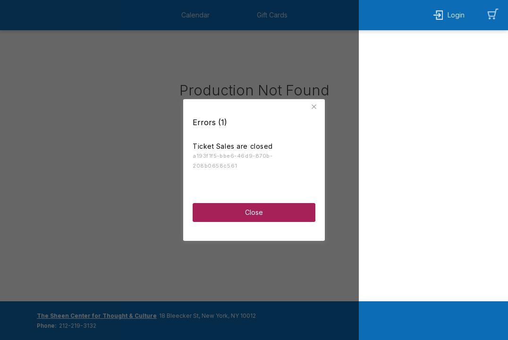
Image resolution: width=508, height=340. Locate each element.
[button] (315, 106)
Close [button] (254, 212)
